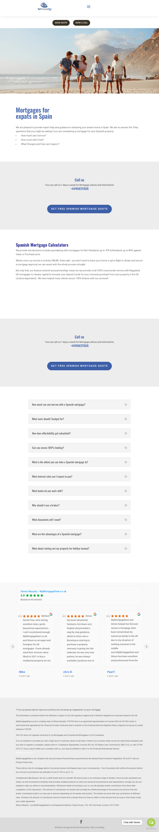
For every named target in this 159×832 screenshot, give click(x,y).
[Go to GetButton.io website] (151, 829)
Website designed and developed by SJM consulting (79, 827)
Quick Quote (61, 23)
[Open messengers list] (151, 822)
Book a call (81, 23)
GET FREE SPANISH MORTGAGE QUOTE (79, 208)
